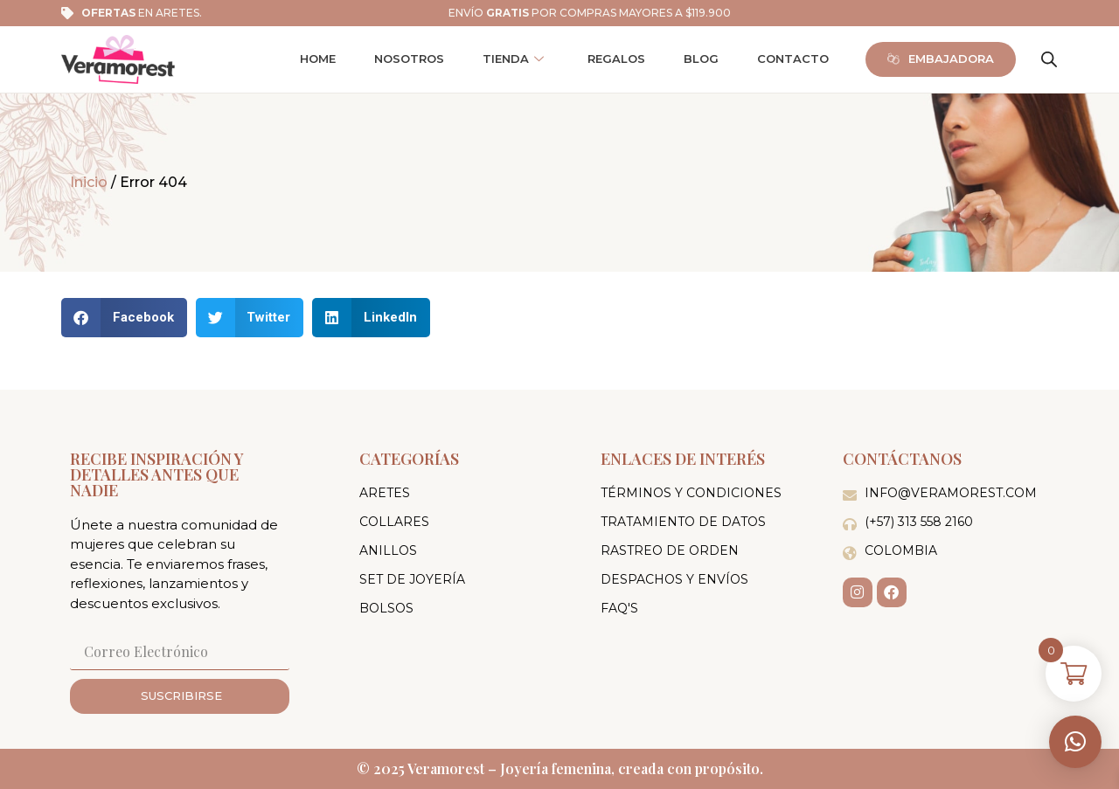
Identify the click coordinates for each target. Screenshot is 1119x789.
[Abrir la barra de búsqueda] (1049, 59)
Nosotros (409, 59)
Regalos (616, 59)
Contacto (793, 59)
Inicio (89, 182)
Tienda (513, 59)
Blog (701, 59)
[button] (1075, 742)
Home (318, 59)
